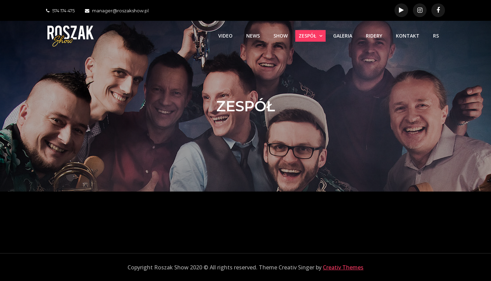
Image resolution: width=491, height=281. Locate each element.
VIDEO (225, 35)
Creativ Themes (343, 267)
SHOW (280, 35)
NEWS (253, 35)
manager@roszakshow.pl (117, 10)
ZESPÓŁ (307, 35)
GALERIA (342, 35)
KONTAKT (407, 35)
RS (436, 35)
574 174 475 (60, 10)
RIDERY (374, 35)
